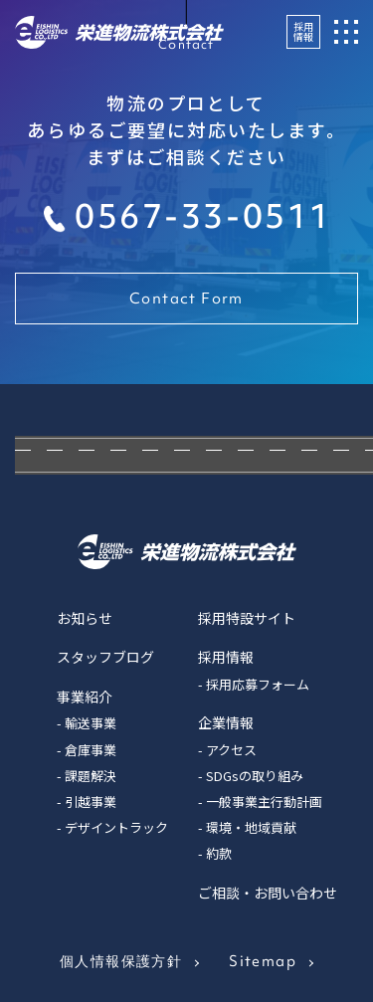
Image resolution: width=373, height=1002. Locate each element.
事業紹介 (84, 696)
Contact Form (186, 298)
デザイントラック (116, 827)
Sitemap (262, 961)
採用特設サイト (246, 618)
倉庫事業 (90, 749)
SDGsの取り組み (254, 775)
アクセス (231, 749)
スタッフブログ (105, 657)
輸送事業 (90, 722)
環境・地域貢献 (251, 827)
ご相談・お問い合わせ (267, 892)
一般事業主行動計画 (264, 801)
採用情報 (303, 31)
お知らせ (84, 618)
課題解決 (90, 775)
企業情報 (226, 722)
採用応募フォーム (257, 684)
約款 (219, 853)
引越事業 (90, 801)
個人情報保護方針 (121, 961)
